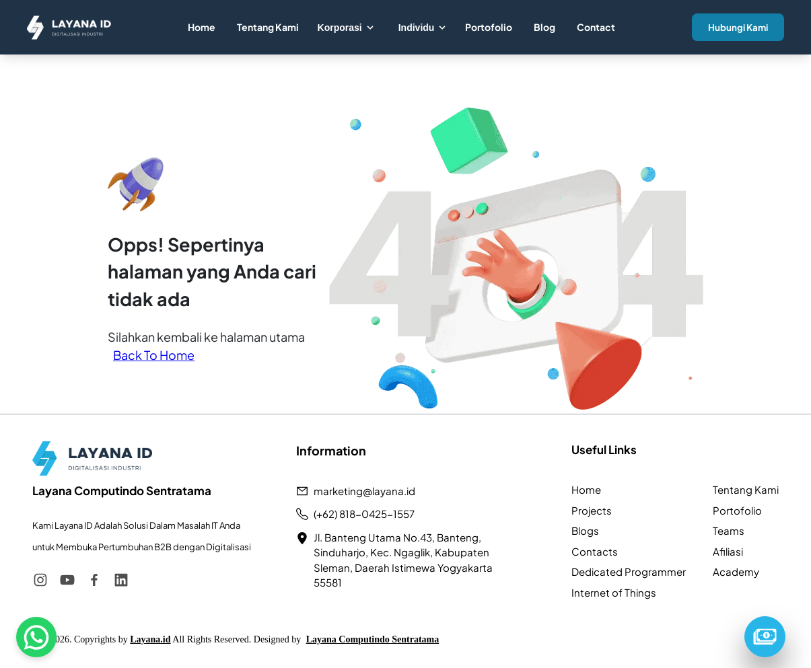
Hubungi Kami (738, 27)
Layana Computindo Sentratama (372, 639)
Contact (596, 27)
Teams (728, 530)
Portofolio (488, 27)
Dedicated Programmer (628, 571)
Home (201, 27)
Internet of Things (613, 592)
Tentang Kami (268, 27)
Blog (544, 27)
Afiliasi (728, 551)
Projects (591, 510)
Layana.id (150, 639)
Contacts (594, 551)
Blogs (585, 530)
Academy (736, 571)
